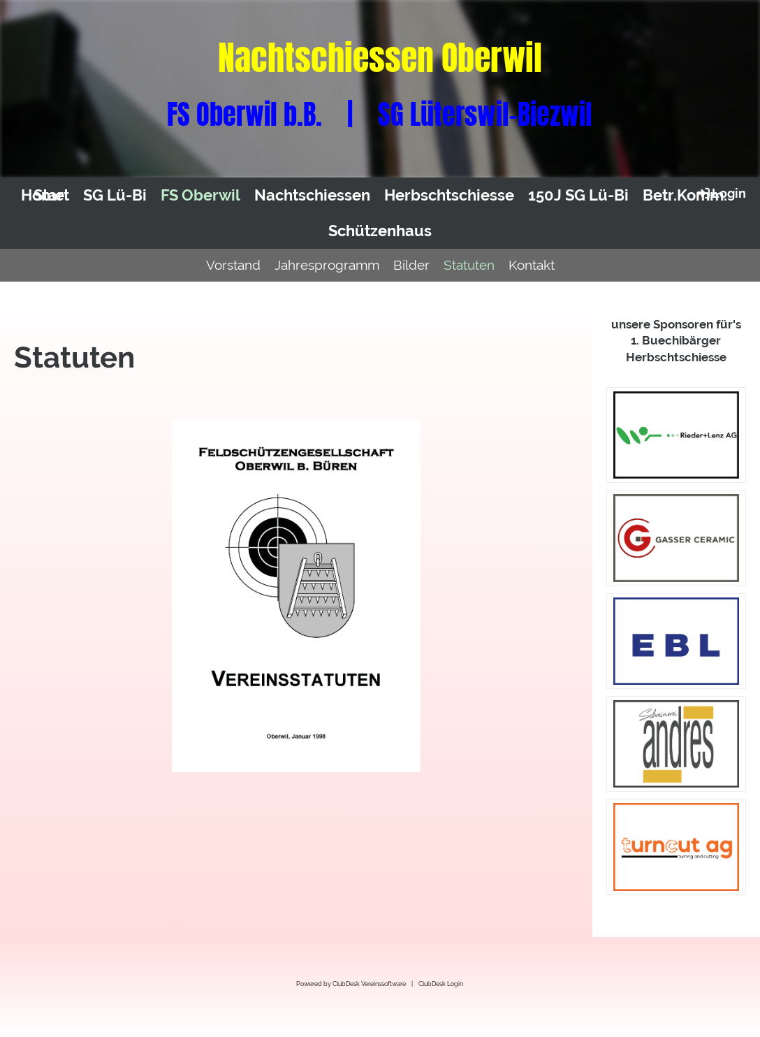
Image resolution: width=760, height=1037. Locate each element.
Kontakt (532, 265)
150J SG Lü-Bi (578, 195)
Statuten (469, 265)
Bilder (411, 265)
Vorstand (233, 265)
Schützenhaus (380, 231)
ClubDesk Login (440, 983)
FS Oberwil (200, 195)
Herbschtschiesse (449, 195)
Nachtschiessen (312, 195)
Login (720, 192)
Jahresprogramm (327, 265)
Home (42, 195)
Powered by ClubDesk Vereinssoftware (351, 983)
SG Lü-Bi (115, 195)
